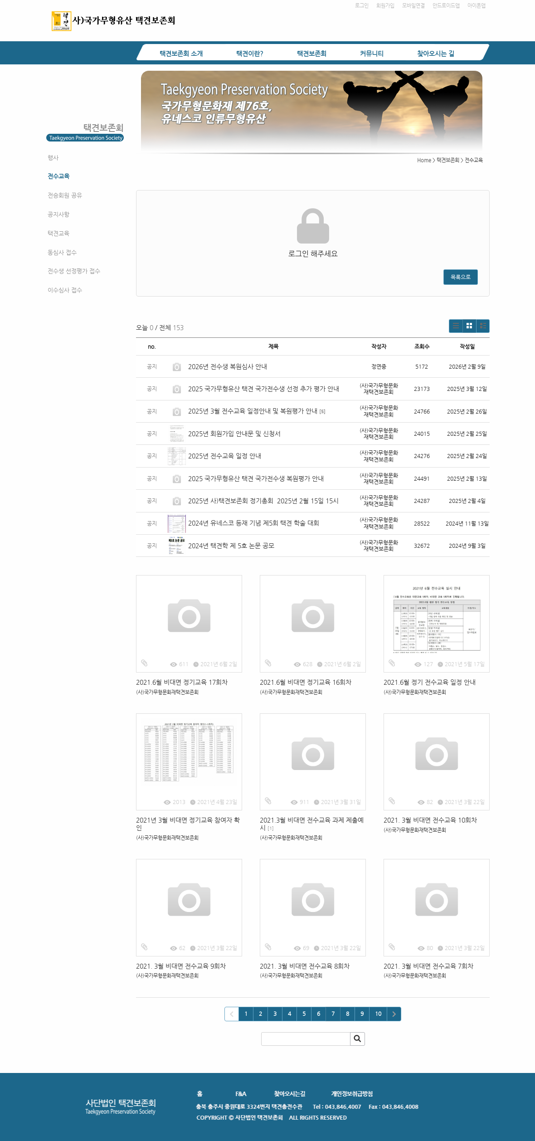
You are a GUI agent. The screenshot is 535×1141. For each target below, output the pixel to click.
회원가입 (385, 6)
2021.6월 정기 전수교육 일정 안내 (430, 682)
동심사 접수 (62, 252)
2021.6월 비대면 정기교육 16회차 (305, 682)
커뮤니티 (372, 53)
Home (424, 160)
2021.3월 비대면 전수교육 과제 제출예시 (312, 823)
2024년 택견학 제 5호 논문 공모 (231, 545)
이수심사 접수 (65, 290)
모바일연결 (413, 6)
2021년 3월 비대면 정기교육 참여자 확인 (188, 823)
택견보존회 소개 (181, 53)
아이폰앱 (476, 6)
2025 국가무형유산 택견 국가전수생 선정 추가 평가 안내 (263, 388)
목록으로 (461, 277)
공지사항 (58, 214)
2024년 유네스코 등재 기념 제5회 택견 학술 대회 (253, 523)
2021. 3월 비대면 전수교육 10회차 (430, 820)
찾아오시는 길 (435, 53)
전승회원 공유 (65, 195)
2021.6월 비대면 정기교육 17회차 (182, 682)
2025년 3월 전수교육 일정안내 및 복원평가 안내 (252, 410)
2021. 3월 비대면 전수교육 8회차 (305, 966)
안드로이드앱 (446, 6)
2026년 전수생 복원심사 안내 (227, 366)
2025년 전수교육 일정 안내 (225, 455)
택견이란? (249, 53)
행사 (53, 157)
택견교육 (58, 233)
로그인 (362, 6)
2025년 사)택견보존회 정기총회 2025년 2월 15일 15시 (263, 500)
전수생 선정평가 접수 (74, 271)
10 (378, 1013)
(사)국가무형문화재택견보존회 (167, 692)
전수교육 (58, 176)
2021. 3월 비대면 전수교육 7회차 (428, 966)
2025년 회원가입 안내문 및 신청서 (234, 433)
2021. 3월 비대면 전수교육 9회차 (181, 966)
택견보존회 (311, 53)
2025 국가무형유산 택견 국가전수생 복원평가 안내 (256, 478)
